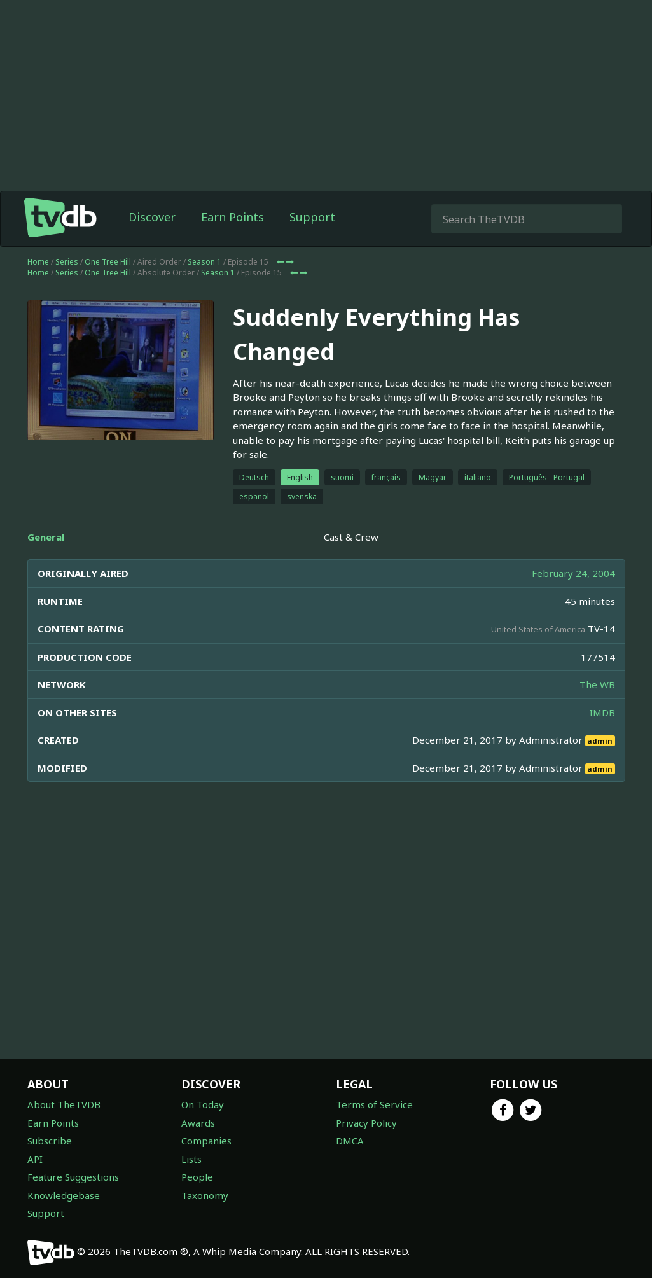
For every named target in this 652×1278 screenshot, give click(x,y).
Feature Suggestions (73, 1176)
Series (66, 287)
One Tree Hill (108, 287)
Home (38, 287)
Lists (191, 1159)
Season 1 (204, 287)
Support (312, 242)
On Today (202, 1104)
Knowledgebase (63, 1195)
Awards (198, 1122)
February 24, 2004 (573, 598)
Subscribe (49, 1140)
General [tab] (45, 562)
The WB (597, 710)
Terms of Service (374, 1104)
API (35, 1159)
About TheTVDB (64, 1104)
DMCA (350, 1140)
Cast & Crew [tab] (351, 562)
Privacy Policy (366, 1122)
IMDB (602, 738)
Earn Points (232, 242)
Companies (206, 1140)
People (197, 1176)
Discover (152, 242)
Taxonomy (204, 1195)
